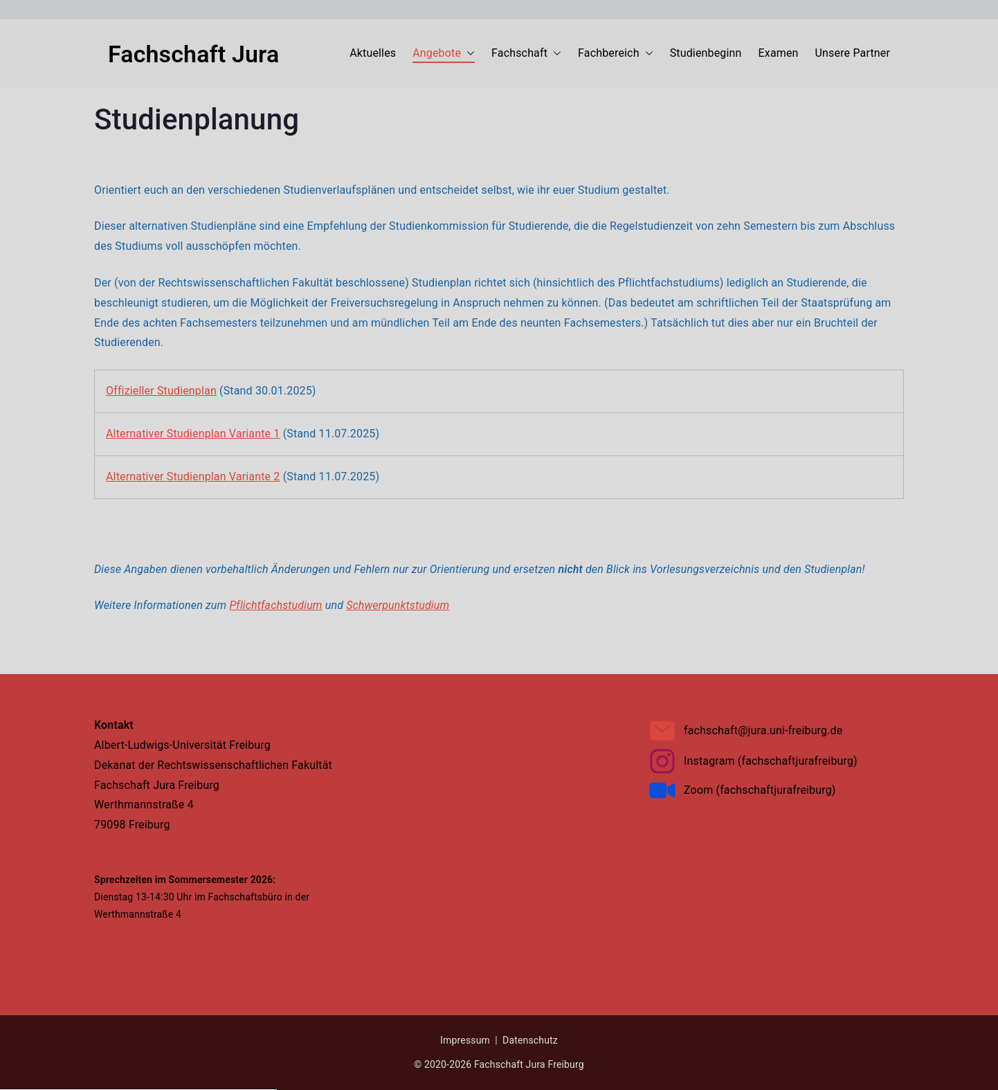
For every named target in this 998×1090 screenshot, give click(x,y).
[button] (499, 666)
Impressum (555, 737)
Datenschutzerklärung (498, 486)
